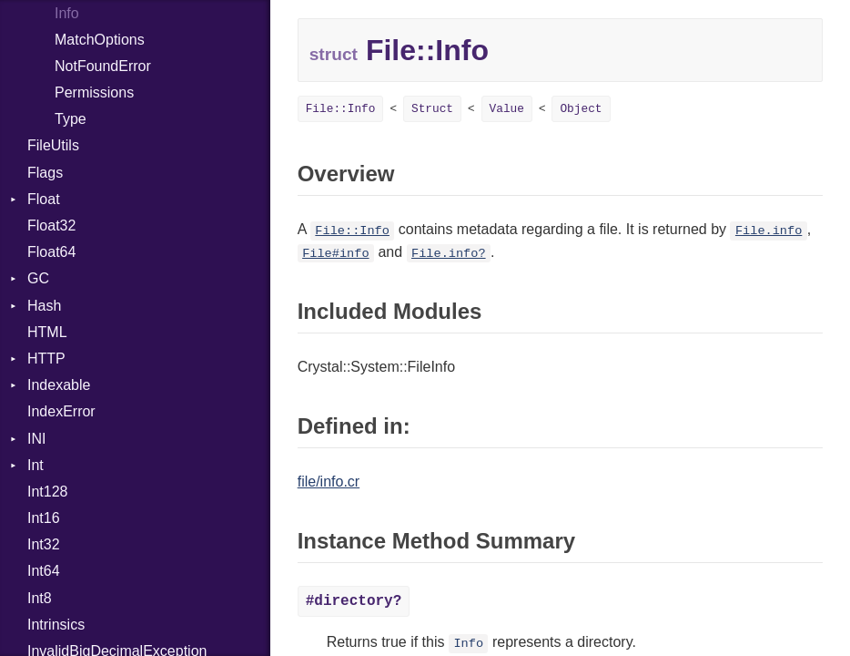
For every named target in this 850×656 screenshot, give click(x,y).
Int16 (43, 518)
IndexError (61, 411)
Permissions (94, 92)
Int (35, 465)
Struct (432, 109)
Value (507, 109)
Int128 (47, 491)
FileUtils (53, 145)
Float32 (51, 225)
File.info (768, 231)
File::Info (341, 109)
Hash (44, 305)
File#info (335, 254)
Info (468, 644)
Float (43, 199)
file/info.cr (328, 481)
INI (36, 438)
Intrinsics (56, 624)
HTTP (46, 358)
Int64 (43, 571)
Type (70, 119)
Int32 (43, 544)
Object (581, 109)
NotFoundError (103, 66)
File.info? (448, 254)
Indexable (58, 385)
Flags (45, 172)
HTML (47, 332)
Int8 (39, 598)
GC (38, 278)
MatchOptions (100, 39)
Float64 (51, 252)
